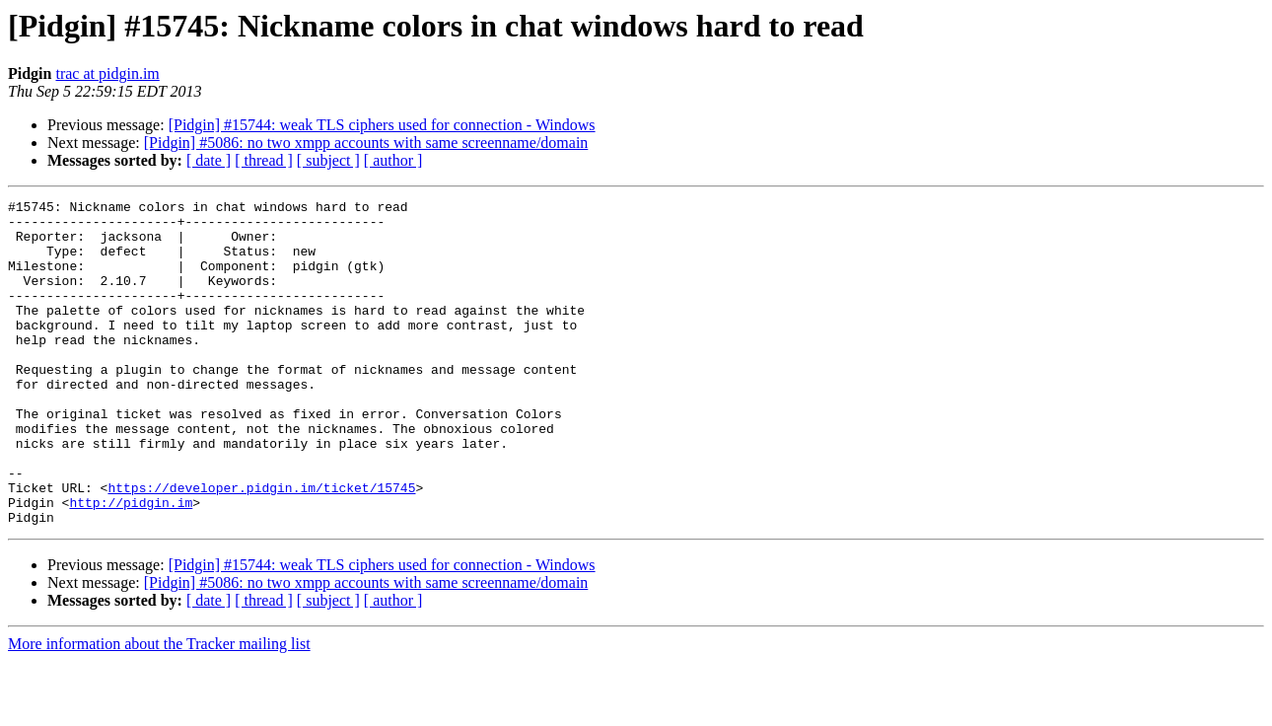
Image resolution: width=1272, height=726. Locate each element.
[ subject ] (328, 160)
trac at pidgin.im (107, 73)
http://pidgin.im (130, 564)
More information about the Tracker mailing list (159, 708)
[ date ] (208, 160)
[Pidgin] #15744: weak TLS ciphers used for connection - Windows (382, 124)
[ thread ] (264, 160)
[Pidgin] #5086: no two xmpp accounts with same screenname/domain (366, 142)
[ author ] (393, 160)
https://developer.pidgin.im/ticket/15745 (261, 546)
